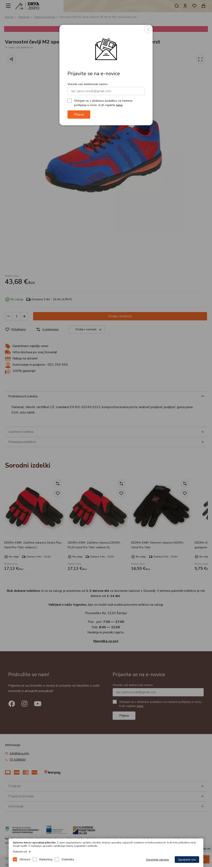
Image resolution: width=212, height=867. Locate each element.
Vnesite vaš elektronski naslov (87, 84)
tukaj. (119, 105)
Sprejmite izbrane (157, 860)
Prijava (79, 114)
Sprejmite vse (187, 860)
